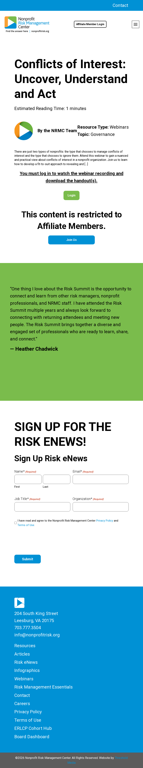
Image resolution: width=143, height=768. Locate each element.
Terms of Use (27, 720)
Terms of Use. (26, 525)
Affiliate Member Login (90, 24)
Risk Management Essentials (43, 687)
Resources (24, 645)
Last (45, 486)
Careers (22, 703)
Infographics (27, 670)
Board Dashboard (31, 736)
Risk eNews (26, 662)
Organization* (88, 499)
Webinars (23, 678)
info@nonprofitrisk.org (37, 635)
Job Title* (27, 499)
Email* (83, 471)
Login (71, 195)
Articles (22, 654)
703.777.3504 (27, 627)
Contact (120, 5)
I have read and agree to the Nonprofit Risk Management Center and (68, 523)
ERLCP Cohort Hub (33, 728)
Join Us (71, 240)
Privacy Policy (104, 520)
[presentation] (42, 541)
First (17, 486)
